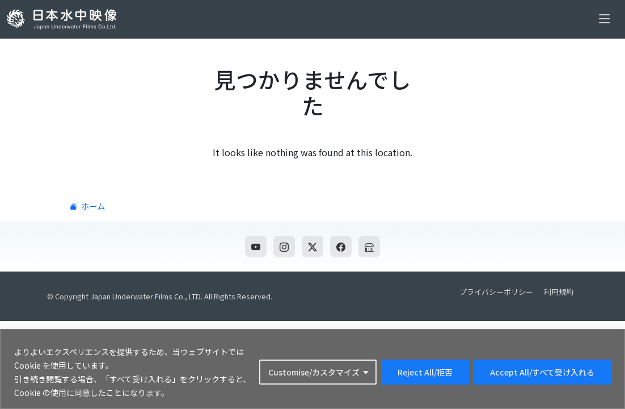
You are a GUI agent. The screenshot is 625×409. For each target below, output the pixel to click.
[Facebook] (341, 246)
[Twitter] (312, 246)
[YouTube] (256, 246)
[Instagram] (284, 246)
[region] (312, 369)
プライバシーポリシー (496, 291)
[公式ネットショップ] (369, 246)
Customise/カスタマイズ (314, 372)
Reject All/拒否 (425, 372)
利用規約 (558, 291)
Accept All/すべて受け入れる (542, 372)
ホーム (86, 206)
